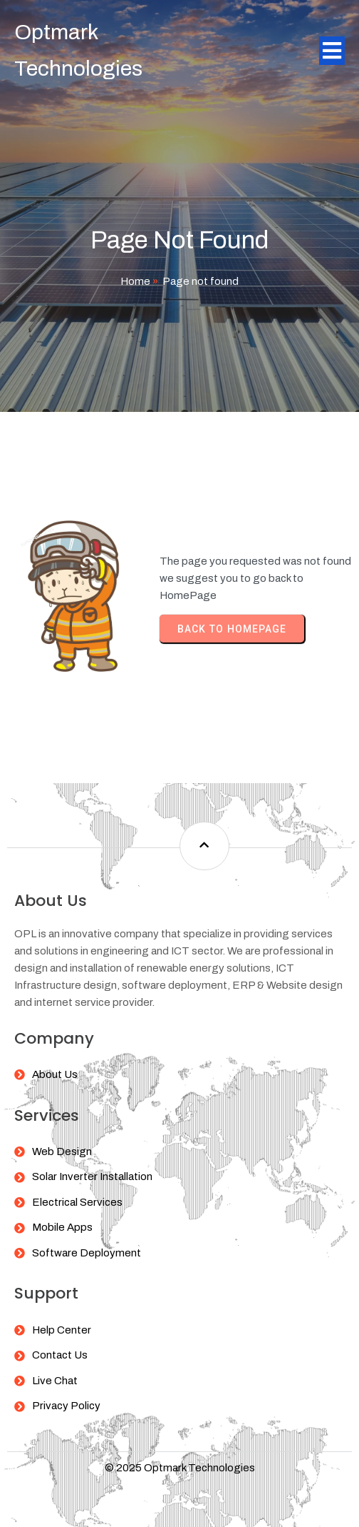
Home (135, 281)
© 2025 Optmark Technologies (180, 1467)
